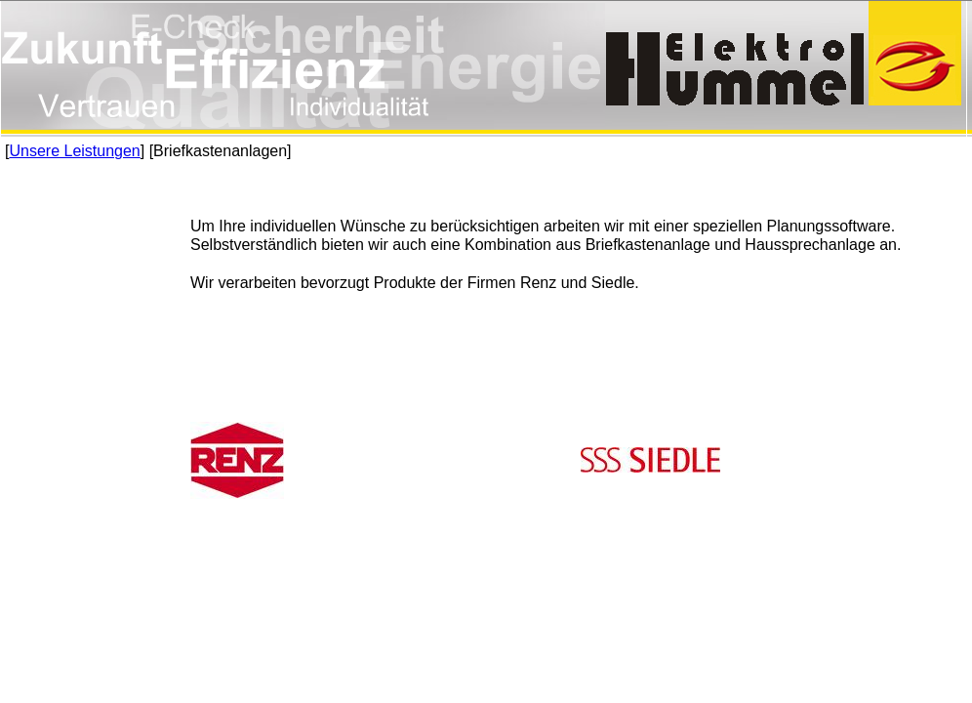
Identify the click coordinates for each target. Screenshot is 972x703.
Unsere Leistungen (74, 151)
